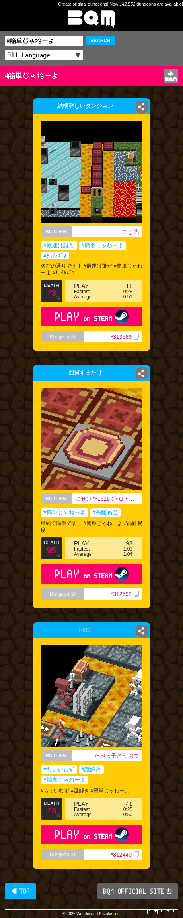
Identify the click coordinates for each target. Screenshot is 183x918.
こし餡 (130, 232)
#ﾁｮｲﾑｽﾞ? (54, 256)
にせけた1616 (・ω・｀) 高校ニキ (108, 499)
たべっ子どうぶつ (116, 755)
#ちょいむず (58, 769)
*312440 (125, 854)
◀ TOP (20, 891)
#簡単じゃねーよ (103, 245)
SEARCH (100, 40)
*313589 (125, 337)
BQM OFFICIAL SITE (137, 891)
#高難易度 (105, 512)
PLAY (92, 317)
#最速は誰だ (58, 245)
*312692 (125, 594)
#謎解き (91, 769)
